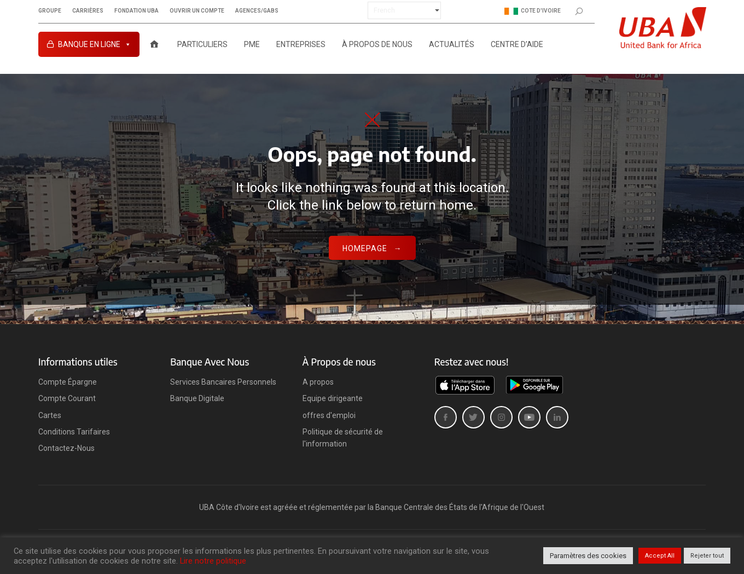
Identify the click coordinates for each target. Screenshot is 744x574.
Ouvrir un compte (197, 11)
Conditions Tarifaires (74, 431)
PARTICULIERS (202, 44)
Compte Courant (67, 398)
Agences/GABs (256, 11)
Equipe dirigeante (333, 398)
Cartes (49, 415)
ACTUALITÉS (451, 44)
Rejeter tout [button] (707, 555)
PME (252, 44)
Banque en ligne (94, 44)
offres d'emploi (329, 415)
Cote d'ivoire (532, 10)
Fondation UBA (136, 11)
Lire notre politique (213, 561)
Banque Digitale (197, 398)
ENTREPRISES (301, 44)
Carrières (87, 11)
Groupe (49, 11)
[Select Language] (404, 10)
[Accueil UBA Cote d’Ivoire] (154, 44)
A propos (318, 382)
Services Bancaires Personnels (223, 382)
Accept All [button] (660, 555)
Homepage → (372, 248)
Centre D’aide (517, 44)
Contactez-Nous (66, 448)
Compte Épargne (67, 382)
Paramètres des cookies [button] (588, 556)
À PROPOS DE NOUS (377, 44)
